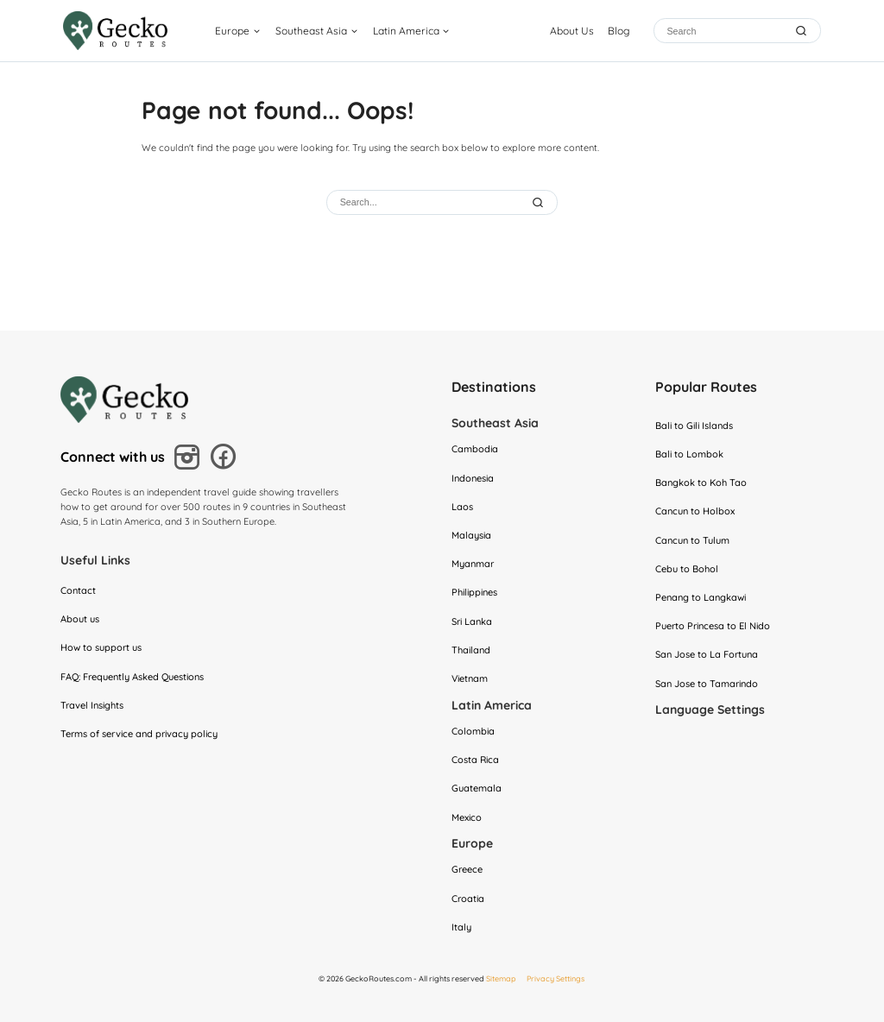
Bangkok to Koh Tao (701, 482)
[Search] (724, 30)
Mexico (466, 817)
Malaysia (471, 535)
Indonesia (472, 478)
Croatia (467, 899)
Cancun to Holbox (695, 511)
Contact (78, 590)
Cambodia (474, 449)
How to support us (101, 647)
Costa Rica (475, 760)
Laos (462, 507)
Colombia (473, 731)
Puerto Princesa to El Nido (712, 626)
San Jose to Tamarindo (706, 684)
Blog (618, 30)
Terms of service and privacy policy (139, 734)
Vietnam (469, 678)
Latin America (406, 30)
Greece (467, 869)
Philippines (474, 592)
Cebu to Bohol (686, 569)
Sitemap (501, 978)
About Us (572, 30)
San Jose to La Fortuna (706, 654)
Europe (232, 30)
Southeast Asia (311, 30)
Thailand (470, 650)
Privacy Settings (555, 978)
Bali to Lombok (689, 454)
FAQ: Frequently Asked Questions (132, 677)
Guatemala (476, 788)
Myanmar (472, 564)
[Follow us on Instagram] (189, 459)
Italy (461, 927)
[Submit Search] (539, 202)
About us (79, 619)
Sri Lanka (471, 621)
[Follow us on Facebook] (227, 458)
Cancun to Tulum (692, 540)
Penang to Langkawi (700, 597)
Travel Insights (91, 705)
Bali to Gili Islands (694, 426)
